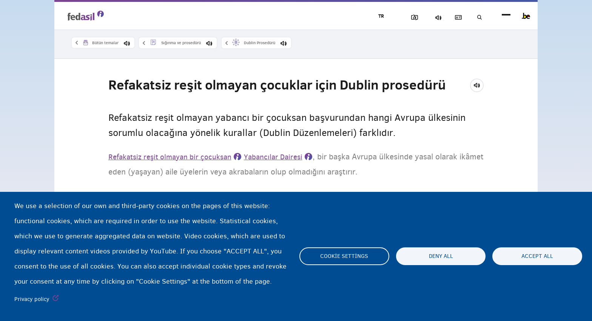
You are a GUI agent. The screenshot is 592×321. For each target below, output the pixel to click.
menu (506, 16)
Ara (477, 17)
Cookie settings (344, 256)
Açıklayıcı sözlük (451, 17)
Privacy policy (31, 299)
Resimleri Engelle (398, 17)
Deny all (441, 256)
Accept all (537, 256)
